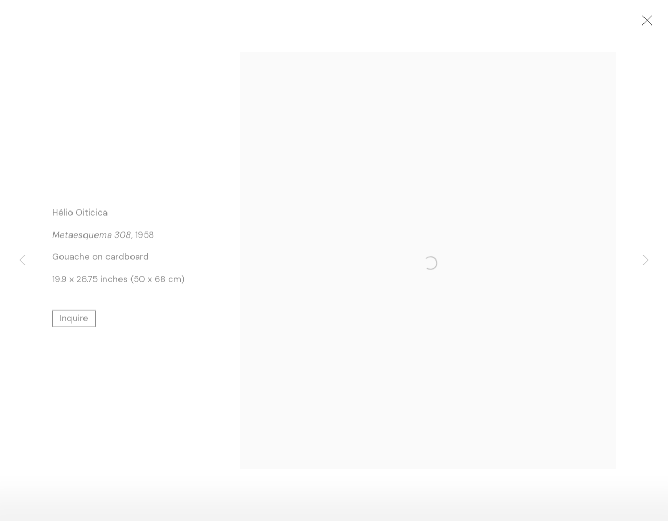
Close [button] (647, 23)
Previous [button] (22, 260)
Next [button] (645, 260)
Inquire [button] (73, 319)
